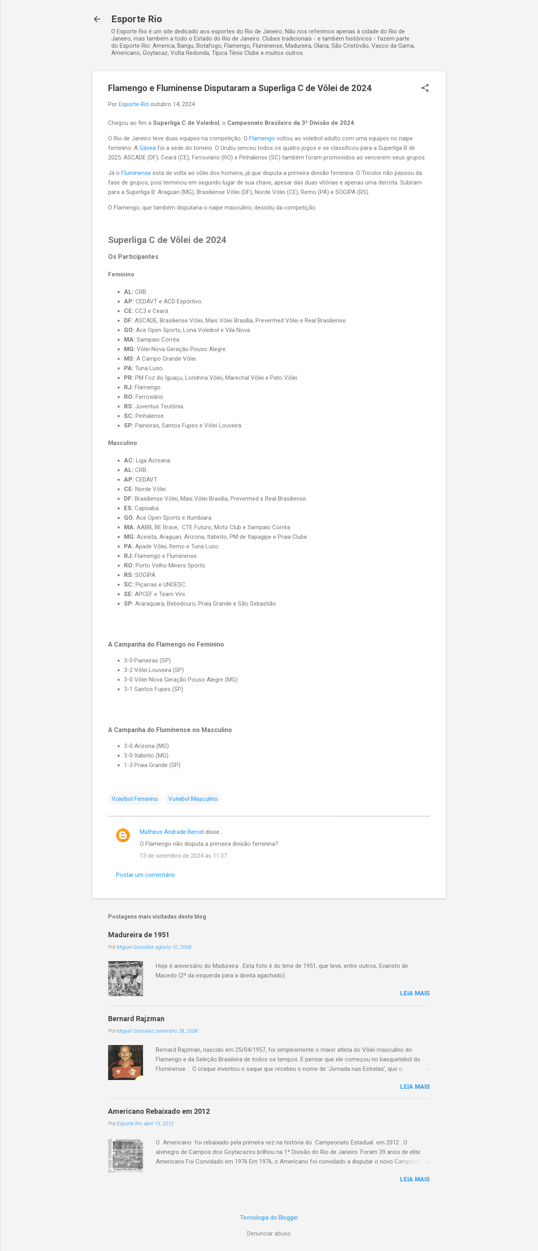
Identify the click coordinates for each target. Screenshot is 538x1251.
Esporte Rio (136, 19)
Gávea (147, 148)
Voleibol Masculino (193, 798)
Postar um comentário (145, 874)
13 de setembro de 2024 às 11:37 (183, 855)
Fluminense (136, 173)
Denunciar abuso (269, 1233)
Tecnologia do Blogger (269, 1217)
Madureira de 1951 (139, 934)
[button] (425, 88)
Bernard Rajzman (136, 1018)
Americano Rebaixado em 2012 (159, 1111)
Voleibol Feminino (135, 798)
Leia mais (415, 993)
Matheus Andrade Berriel (172, 831)
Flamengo (262, 138)
